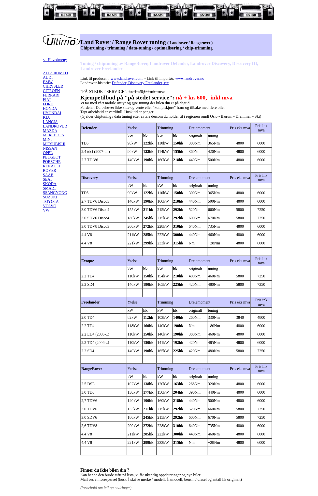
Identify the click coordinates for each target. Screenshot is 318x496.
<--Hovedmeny (55, 60)
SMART (49, 188)
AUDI (48, 77)
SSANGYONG (55, 193)
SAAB (48, 175)
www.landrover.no (189, 78)
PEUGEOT (52, 157)
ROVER (49, 170)
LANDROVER (55, 126)
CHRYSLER (53, 86)
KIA (46, 117)
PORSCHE (52, 162)
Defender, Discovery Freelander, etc (140, 83)
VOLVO (50, 206)
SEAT (47, 179)
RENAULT (52, 166)
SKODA (50, 184)
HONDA (50, 108)
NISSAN (50, 148)
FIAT (47, 99)
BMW (48, 82)
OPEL (48, 153)
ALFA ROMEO (55, 73)
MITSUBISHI (54, 144)
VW (46, 210)
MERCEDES (53, 135)
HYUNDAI (52, 113)
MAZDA (50, 130)
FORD (48, 104)
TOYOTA (51, 201)
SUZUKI (50, 197)
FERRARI (51, 95)
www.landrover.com (127, 78)
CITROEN (51, 91)
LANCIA (50, 122)
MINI (47, 139)
